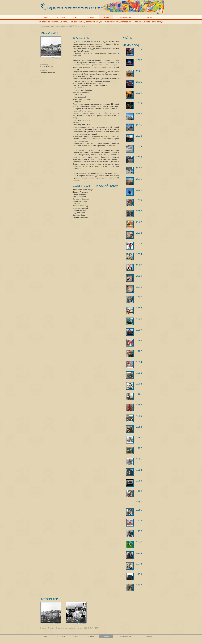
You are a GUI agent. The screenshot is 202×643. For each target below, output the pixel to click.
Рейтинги (90, 17)
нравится (56, 57)
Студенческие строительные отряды (53, 22)
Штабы (75, 17)
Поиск (46, 17)
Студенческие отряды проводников (118, 22)
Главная (43, 628)
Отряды (106, 17)
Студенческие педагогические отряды (86, 22)
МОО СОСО (61, 17)
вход (159, 13)
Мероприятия (125, 17)
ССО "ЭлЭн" (73, 26)
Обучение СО (150, 17)
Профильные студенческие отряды (149, 22)
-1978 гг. (82, 26)
